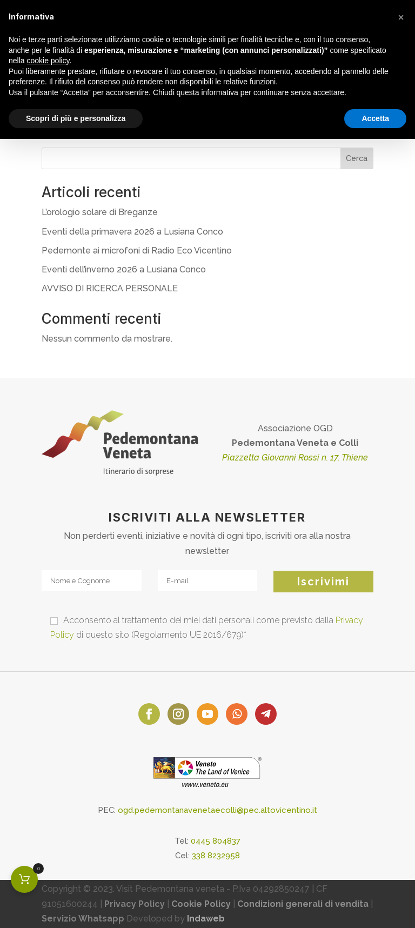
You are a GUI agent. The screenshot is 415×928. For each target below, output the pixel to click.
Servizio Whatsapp (83, 918)
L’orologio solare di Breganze (100, 212)
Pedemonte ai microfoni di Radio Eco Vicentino (137, 250)
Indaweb (206, 918)
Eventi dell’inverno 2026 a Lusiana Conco (124, 269)
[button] (401, 17)
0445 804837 (215, 841)
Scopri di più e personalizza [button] (75, 118)
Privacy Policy (134, 904)
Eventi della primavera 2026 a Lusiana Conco (132, 231)
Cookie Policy (201, 904)
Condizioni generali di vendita (303, 904)
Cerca (356, 158)
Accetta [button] (375, 118)
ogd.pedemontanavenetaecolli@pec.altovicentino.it (217, 810)
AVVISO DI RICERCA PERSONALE (110, 288)
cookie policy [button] (47, 60)
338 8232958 (216, 855)
